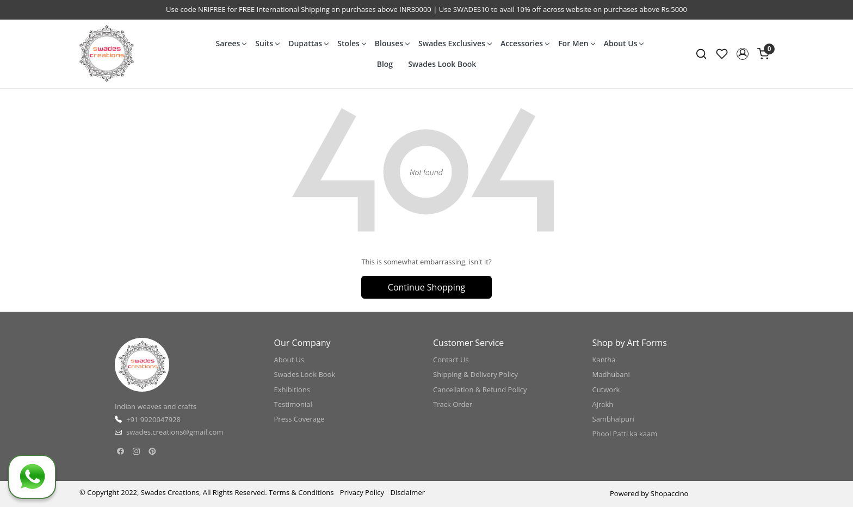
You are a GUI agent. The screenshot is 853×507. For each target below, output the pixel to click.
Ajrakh (603, 404)
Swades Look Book (442, 64)
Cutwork (606, 389)
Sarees (231, 43)
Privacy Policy (362, 492)
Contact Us (451, 359)
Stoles (351, 43)
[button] (742, 54)
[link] (701, 54)
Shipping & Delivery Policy (475, 374)
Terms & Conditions (301, 492)
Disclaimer (407, 492)
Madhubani (611, 374)
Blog (385, 64)
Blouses (392, 43)
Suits (267, 43)
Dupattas (308, 43)
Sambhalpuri (613, 419)
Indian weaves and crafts (155, 406)
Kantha (604, 359)
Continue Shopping (426, 287)
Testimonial (293, 404)
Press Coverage (299, 419)
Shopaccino (670, 493)
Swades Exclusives (454, 43)
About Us (624, 43)
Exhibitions (292, 389)
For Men (576, 43)
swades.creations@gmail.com (174, 432)
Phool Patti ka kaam (625, 433)
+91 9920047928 (153, 419)
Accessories (524, 43)
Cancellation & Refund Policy (480, 389)
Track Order (452, 404)
